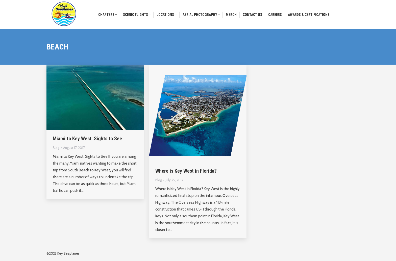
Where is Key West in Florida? (186, 171)
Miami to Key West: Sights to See (87, 139)
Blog (56, 148)
